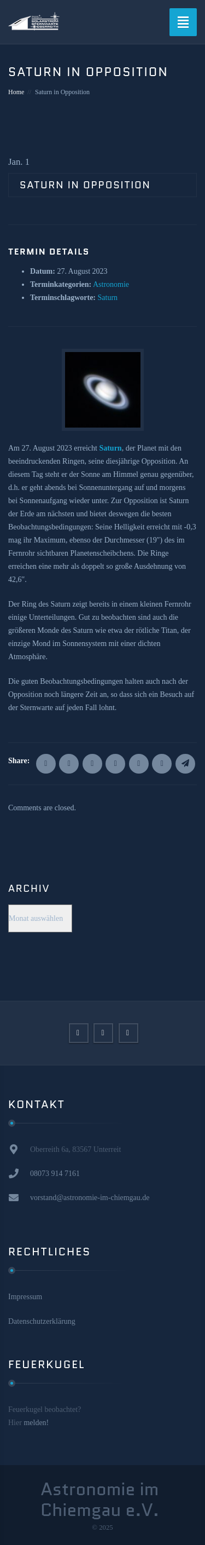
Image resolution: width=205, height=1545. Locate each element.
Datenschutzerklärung (41, 1321)
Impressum (25, 1297)
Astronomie (111, 284)
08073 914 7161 (55, 1173)
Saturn (108, 297)
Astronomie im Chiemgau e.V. (99, 1500)
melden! (36, 1423)
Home (16, 92)
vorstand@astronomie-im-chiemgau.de (90, 1198)
